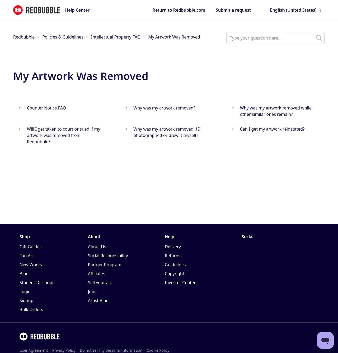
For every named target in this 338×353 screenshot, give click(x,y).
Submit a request (233, 10)
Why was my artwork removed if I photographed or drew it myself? (166, 132)
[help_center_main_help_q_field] (275, 38)
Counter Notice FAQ (46, 108)
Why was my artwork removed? (164, 108)
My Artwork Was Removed (174, 37)
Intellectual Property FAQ (116, 37)
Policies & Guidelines (62, 37)
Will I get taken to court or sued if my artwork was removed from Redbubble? (63, 135)
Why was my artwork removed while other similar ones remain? (276, 111)
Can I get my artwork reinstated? (272, 129)
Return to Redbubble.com (179, 10)
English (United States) (293, 10)
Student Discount (37, 282)
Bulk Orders (31, 309)
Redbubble (24, 37)
